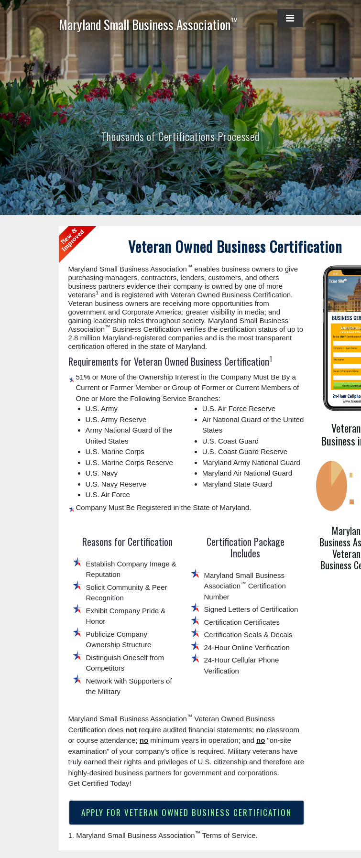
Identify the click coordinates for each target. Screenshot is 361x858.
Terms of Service (229, 836)
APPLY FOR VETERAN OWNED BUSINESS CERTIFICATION (186, 813)
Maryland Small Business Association (148, 24)
